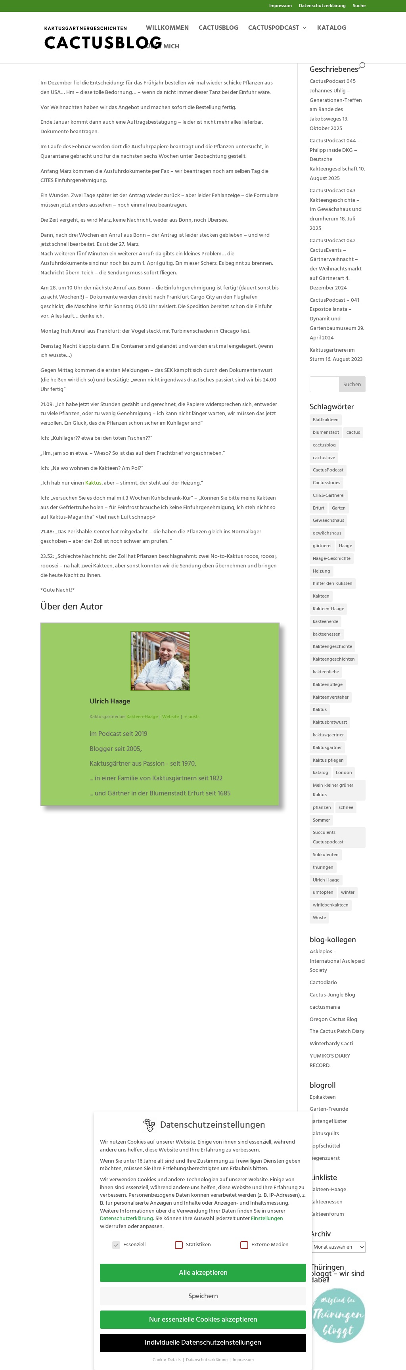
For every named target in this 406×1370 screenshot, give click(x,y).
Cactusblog (218, 28)
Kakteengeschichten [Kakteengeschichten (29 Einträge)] (334, 659)
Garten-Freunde (329, 1109)
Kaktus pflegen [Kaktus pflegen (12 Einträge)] (328, 760)
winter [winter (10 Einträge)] (347, 892)
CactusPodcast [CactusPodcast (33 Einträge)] (328, 470)
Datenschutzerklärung (322, 6)
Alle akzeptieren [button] (203, 1267)
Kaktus (93, 483)
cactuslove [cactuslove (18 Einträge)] (324, 457)
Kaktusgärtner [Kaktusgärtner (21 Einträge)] (327, 747)
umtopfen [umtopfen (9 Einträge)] (323, 892)
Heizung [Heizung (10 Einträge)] (321, 571)
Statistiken (193, 1239)
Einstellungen (267, 1213)
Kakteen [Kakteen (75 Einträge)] (321, 596)
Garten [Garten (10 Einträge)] (339, 508)
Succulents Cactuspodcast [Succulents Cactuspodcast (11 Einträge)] (328, 837)
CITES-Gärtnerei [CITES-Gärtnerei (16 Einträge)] (329, 495)
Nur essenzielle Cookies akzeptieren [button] (203, 1314)
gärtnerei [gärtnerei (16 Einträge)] (322, 545)
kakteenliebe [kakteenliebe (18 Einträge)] (326, 672)
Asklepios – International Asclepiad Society (337, 961)
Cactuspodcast (273, 28)
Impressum (280, 6)
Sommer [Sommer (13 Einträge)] (321, 820)
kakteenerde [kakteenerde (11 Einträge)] (325, 621)
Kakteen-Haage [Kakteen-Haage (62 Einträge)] (328, 608)
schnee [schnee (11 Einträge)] (346, 807)
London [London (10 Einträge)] (344, 772)
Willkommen (167, 28)
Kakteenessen (326, 1202)
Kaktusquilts (324, 1134)
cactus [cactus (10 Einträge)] (353, 432)
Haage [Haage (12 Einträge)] (345, 545)
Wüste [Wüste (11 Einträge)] (319, 917)
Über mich (162, 47)
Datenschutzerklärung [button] (207, 1355)
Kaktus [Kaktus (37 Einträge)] (320, 709)
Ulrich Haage (110, 701)
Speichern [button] (203, 1290)
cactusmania (325, 1007)
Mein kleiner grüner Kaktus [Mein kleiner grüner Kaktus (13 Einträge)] (333, 790)
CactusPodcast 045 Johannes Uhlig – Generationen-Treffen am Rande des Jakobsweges (336, 100)
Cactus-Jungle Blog (332, 995)
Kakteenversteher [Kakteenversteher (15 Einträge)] (331, 697)
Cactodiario (323, 983)
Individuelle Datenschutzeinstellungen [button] (203, 1337)
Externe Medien (264, 1239)
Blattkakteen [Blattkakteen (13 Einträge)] (326, 419)
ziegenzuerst (325, 1158)
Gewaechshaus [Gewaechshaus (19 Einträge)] (328, 520)
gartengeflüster (328, 1121)
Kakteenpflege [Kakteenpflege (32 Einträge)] (328, 684)
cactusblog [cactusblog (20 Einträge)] (324, 445)
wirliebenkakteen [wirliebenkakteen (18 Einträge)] (331, 905)
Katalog (331, 28)
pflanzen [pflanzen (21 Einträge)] (322, 807)
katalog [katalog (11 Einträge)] (320, 772)
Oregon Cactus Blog (333, 1019)
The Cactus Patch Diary (337, 1031)
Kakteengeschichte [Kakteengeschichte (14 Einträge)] (332, 646)
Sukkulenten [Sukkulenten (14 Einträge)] (326, 854)
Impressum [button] (243, 1355)
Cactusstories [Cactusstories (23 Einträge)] (326, 482)
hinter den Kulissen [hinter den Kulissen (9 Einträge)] (332, 583)
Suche (359, 6)
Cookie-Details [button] (167, 1355)
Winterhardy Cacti (331, 1044)
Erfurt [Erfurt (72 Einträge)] (318, 508)
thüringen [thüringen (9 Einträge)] (323, 867)
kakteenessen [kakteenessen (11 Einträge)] (327, 634)
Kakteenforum (327, 1214)
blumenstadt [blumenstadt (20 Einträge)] (326, 432)
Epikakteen (323, 1097)
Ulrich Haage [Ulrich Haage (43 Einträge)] (326, 880)
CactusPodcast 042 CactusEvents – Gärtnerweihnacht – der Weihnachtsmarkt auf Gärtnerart (336, 259)
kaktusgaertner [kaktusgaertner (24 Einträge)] (328, 735)
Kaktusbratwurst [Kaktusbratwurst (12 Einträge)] (330, 722)
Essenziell (129, 1239)
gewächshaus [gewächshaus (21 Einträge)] (327, 533)
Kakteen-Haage (328, 1190)
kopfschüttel (325, 1146)
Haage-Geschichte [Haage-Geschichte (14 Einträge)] (331, 558)
